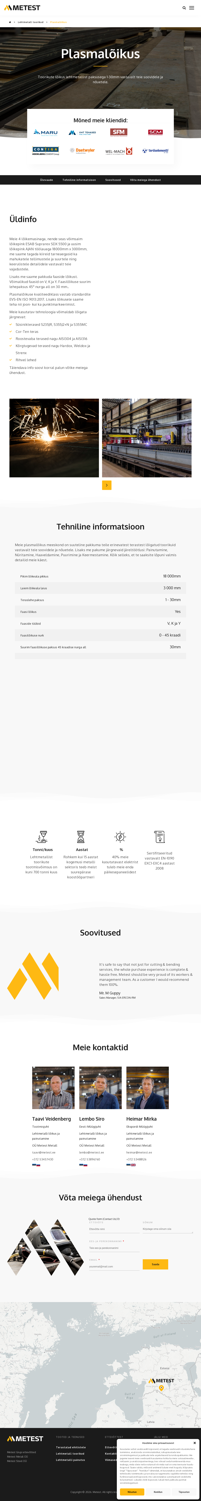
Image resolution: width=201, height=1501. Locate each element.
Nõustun (132, 1492)
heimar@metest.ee (139, 1152)
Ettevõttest (113, 1447)
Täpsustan (184, 1492)
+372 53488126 (136, 1159)
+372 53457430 (42, 1159)
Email (94, 1259)
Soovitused (113, 179)
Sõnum (148, 1222)
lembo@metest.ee (91, 1152)
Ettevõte (96, 1222)
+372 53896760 (89, 1159)
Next (106, 485)
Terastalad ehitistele (71, 1447)
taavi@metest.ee (44, 1152)
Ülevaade (46, 179)
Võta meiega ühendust (145, 179)
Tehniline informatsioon (79, 179)
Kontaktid (112, 1453)
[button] (194, 1442)
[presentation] (166, 1246)
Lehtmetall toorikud (30, 22)
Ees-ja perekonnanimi (106, 1241)
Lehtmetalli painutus (70, 1459)
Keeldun (158, 1492)
